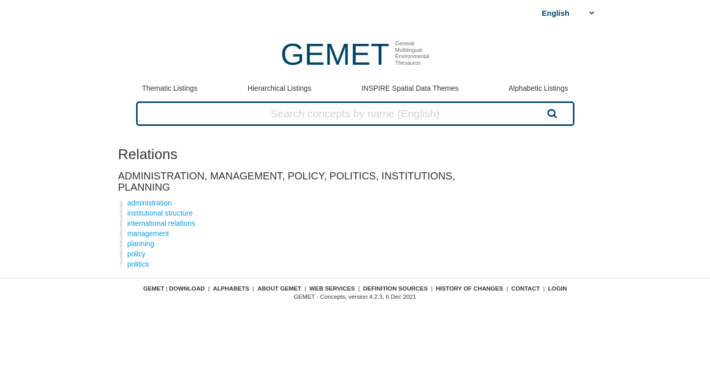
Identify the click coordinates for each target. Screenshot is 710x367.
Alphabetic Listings (538, 88)
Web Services (332, 288)
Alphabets (231, 288)
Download (187, 288)
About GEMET (279, 288)
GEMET (335, 54)
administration (149, 203)
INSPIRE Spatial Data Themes (409, 88)
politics (138, 264)
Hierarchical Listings (279, 88)
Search (551, 113)
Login (557, 288)
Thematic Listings (169, 88)
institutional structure (160, 213)
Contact (525, 288)
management (148, 233)
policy (136, 254)
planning (140, 244)
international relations (161, 223)
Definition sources (395, 288)
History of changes (469, 288)
